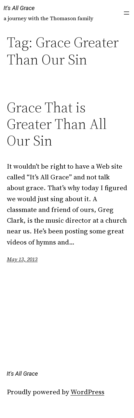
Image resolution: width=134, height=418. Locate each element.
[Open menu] (126, 13)
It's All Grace (19, 8)
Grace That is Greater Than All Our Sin (57, 124)
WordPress (87, 392)
